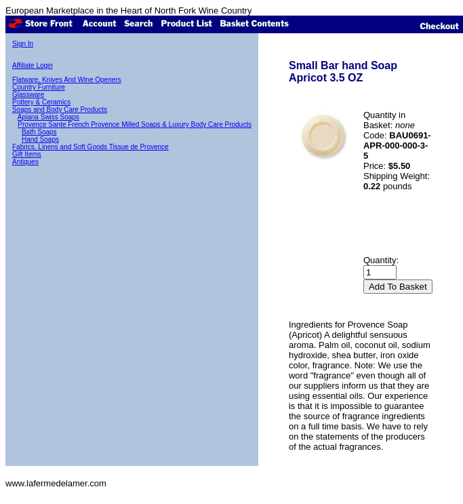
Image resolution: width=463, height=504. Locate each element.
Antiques (25, 162)
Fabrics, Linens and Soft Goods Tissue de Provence (90, 147)
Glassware (28, 94)
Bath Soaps (39, 132)
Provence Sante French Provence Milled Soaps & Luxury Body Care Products (134, 124)
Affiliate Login (32, 65)
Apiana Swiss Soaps (48, 117)
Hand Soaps (40, 139)
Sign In (22, 43)
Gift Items (26, 154)
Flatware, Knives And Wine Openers (66, 79)
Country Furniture (38, 87)
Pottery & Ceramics (41, 102)
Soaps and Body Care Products (59, 109)
